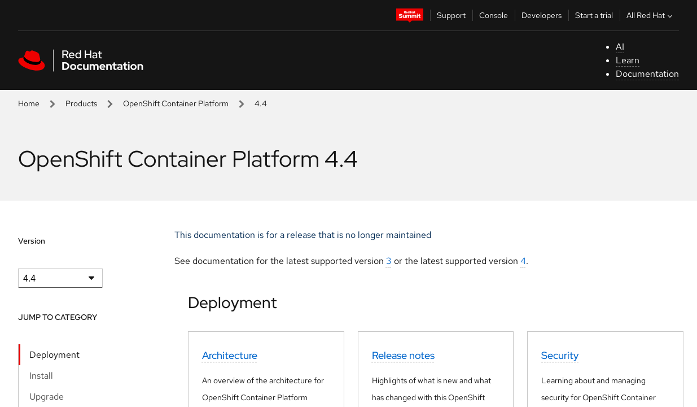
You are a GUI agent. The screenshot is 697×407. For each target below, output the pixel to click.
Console (493, 15)
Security (559, 355)
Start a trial (594, 15)
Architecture (229, 355)
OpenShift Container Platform (176, 103)
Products (81, 103)
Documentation (647, 74)
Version (31, 241)
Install (41, 376)
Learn (627, 60)
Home (29, 103)
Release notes (403, 355)
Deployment (54, 355)
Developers (541, 15)
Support (451, 15)
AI (620, 47)
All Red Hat (650, 15)
